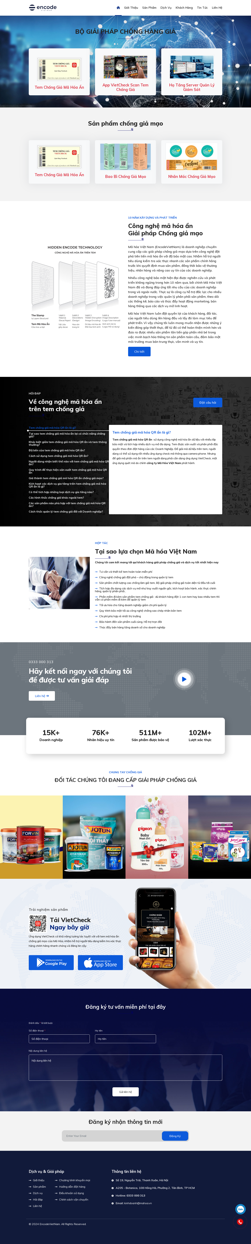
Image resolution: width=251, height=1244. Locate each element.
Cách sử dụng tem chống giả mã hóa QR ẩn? (58, 456)
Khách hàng (184, 7)
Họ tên (98, 1030)
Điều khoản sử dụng (71, 1193)
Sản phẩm (149, 7)
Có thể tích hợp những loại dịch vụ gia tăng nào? (61, 492)
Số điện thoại (37, 1030)
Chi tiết (139, 352)
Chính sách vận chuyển (73, 1199)
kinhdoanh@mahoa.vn (138, 1203)
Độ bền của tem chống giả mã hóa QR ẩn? (57, 450)
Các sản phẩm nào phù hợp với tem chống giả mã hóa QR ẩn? (67, 504)
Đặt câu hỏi (207, 403)
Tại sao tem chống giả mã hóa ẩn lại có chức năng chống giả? (67, 435)
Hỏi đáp (38, 1199)
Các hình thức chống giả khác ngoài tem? (56, 497)
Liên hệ (217, 7)
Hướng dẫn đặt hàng (72, 1186)
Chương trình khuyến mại (74, 1180)
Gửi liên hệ (125, 1092)
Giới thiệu (131, 7)
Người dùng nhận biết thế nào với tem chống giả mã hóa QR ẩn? (69, 463)
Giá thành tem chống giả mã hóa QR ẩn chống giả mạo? (66, 478)
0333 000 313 (136, 1195)
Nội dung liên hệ (38, 1050)
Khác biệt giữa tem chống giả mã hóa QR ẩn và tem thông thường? (68, 443)
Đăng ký (175, 1136)
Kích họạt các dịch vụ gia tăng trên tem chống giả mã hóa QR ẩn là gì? (67, 485)
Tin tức (202, 7)
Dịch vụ (166, 7)
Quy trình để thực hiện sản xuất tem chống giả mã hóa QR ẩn (68, 471)
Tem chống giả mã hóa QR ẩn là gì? (52, 427)
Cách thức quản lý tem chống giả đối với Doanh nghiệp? (66, 511)
